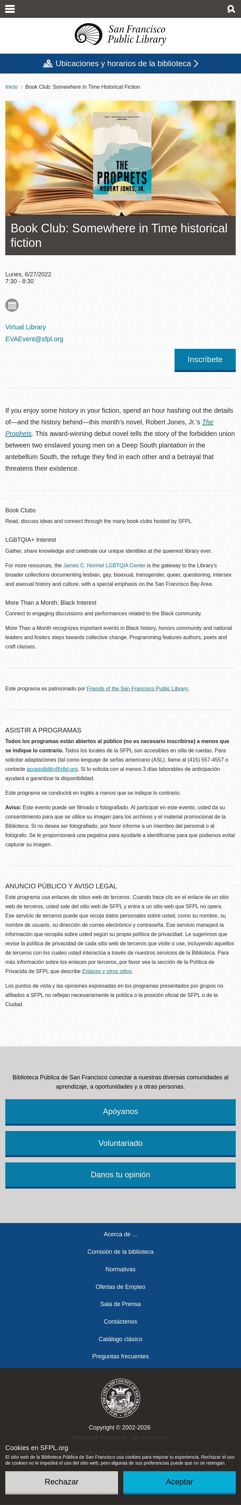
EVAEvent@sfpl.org (34, 339)
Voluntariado (120, 1143)
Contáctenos (120, 1321)
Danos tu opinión (120, 1174)
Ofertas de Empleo (120, 1287)
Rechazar (62, 1481)
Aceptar (179, 1481)
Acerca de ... (120, 1234)
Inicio (11, 87)
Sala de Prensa (120, 1304)
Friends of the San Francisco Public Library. (138, 688)
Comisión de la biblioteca (120, 1251)
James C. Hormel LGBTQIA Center (104, 565)
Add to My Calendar (12, 305)
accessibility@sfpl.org (52, 769)
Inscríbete (205, 359)
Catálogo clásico (120, 1339)
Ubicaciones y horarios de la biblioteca (123, 63)
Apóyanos (120, 1111)
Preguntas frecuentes (120, 1356)
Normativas (120, 1269)
